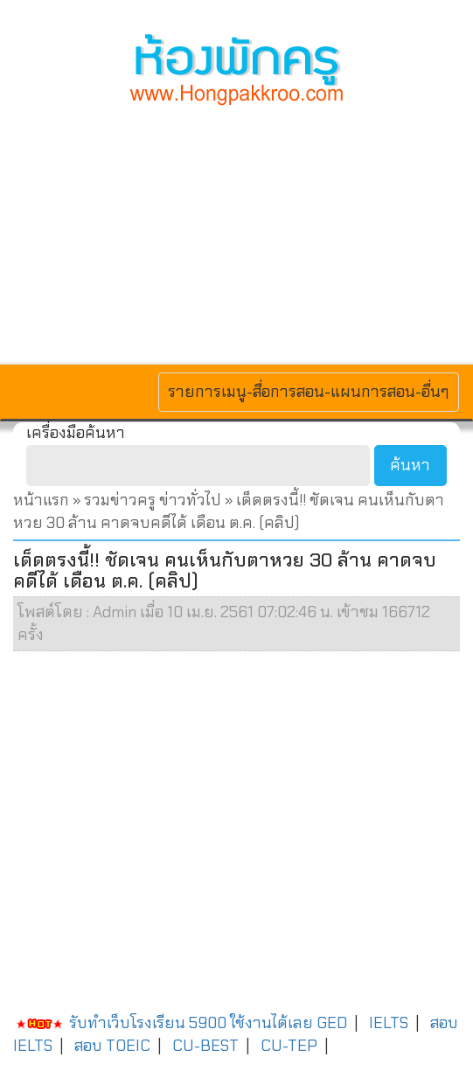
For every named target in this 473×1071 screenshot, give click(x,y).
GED (331, 1022)
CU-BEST (205, 1045)
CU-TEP (289, 1045)
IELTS (388, 1022)
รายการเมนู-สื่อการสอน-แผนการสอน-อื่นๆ (308, 391)
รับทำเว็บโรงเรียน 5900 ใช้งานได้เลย (163, 1022)
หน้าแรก (41, 500)
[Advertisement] (236, 232)
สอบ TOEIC (112, 1045)
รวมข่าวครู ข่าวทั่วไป (152, 500)
